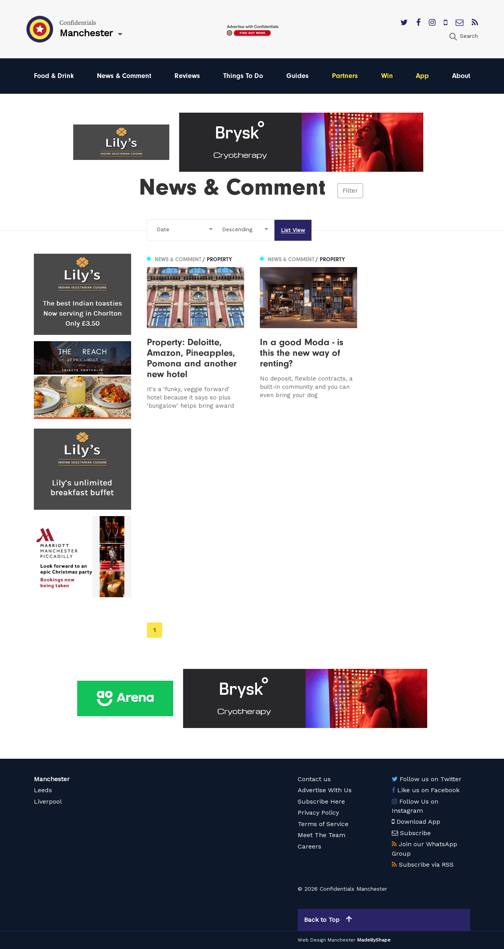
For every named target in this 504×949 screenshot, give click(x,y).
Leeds (43, 790)
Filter (350, 190)
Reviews (187, 76)
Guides (297, 76)
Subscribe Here (321, 801)
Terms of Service (323, 824)
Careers (309, 846)
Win (387, 76)
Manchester (52, 779)
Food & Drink (54, 76)
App (422, 76)
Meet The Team (321, 835)
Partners (345, 76)
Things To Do (243, 76)
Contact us (314, 779)
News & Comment (124, 76)
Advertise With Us (325, 790)
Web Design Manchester (327, 940)
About (461, 76)
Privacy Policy (318, 812)
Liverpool (48, 801)
